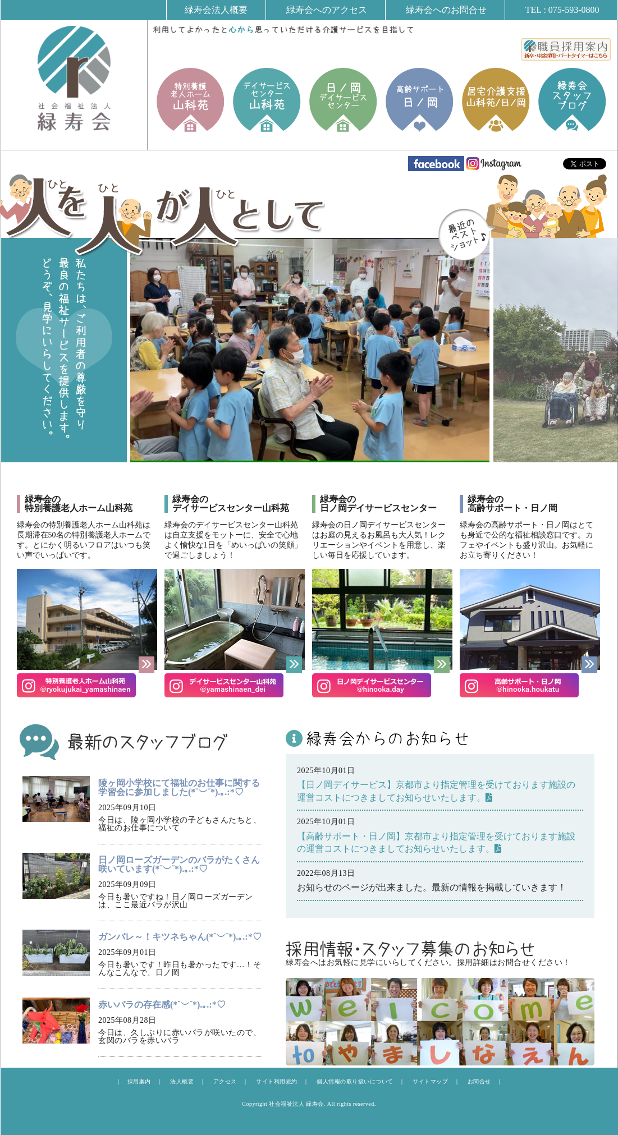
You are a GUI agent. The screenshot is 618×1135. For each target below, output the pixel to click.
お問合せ (479, 1081)
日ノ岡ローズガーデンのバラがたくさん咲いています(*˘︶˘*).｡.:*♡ (179, 864)
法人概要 (182, 1081)
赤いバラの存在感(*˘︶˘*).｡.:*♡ (162, 1004)
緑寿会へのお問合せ (446, 10)
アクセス (225, 1081)
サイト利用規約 (276, 1081)
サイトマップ (430, 1081)
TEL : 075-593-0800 (562, 10)
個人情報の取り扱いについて (355, 1081)
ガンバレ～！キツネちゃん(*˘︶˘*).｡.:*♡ (180, 936)
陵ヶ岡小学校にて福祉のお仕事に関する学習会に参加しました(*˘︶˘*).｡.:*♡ (179, 787)
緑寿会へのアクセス (326, 10)
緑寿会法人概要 (216, 10)
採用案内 (139, 1081)
